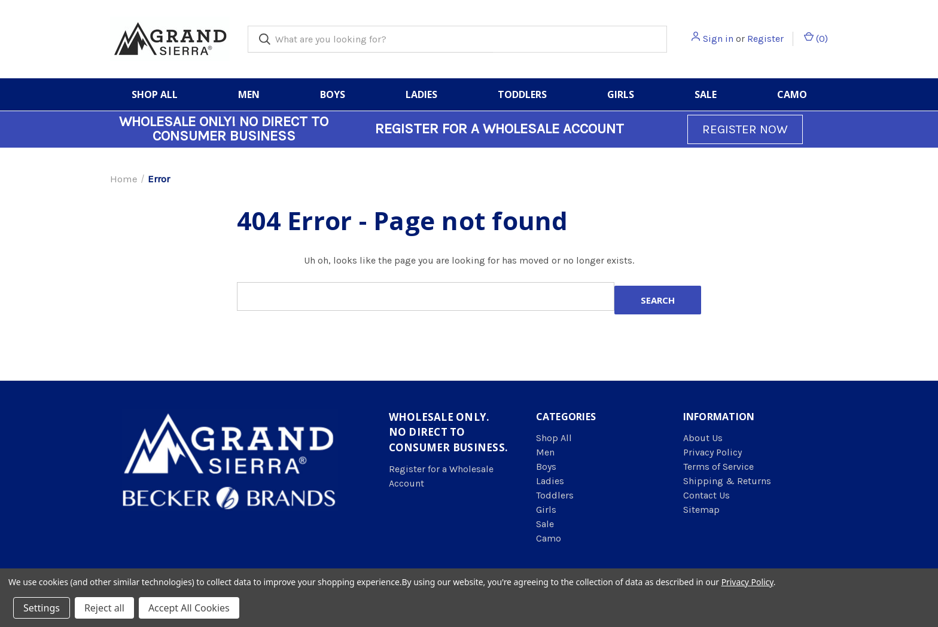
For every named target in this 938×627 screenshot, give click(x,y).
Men (249, 94)
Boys (332, 94)
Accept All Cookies (189, 607)
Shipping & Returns (727, 481)
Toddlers (522, 94)
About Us (703, 438)
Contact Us (706, 495)
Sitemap (701, 509)
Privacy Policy (712, 452)
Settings (41, 607)
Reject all (104, 607)
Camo (792, 94)
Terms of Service (718, 466)
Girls (620, 94)
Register (765, 38)
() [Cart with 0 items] (816, 38)
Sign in (718, 38)
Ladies (421, 94)
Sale (706, 94)
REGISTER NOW (745, 129)
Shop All (155, 94)
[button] (745, 130)
